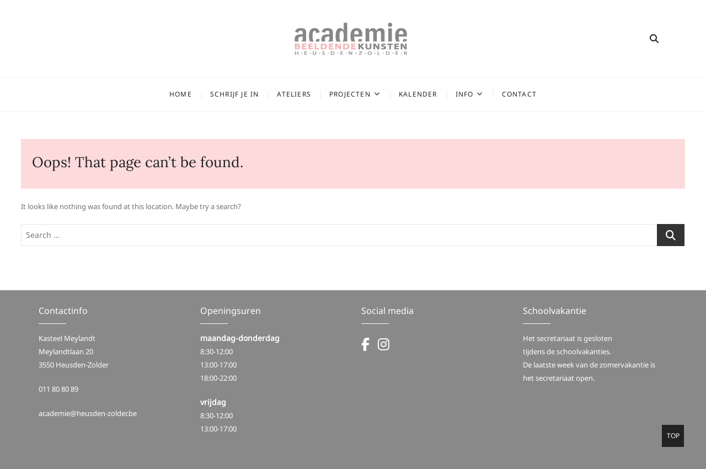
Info (465, 94)
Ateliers (294, 94)
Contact (519, 94)
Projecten (350, 94)
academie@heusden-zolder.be (88, 413)
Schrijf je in (234, 94)
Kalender (418, 94)
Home (180, 94)
